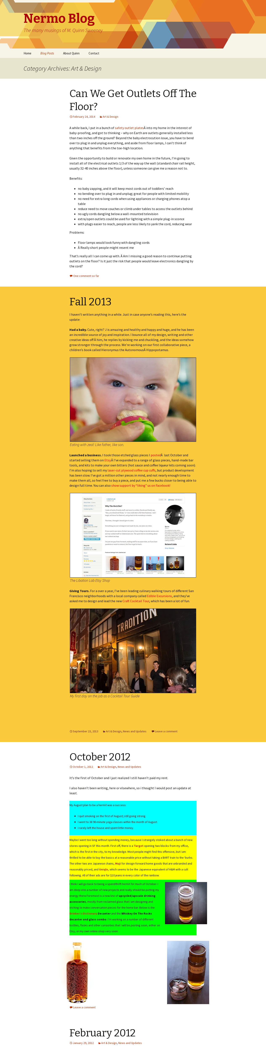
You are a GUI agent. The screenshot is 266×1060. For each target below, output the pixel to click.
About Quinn (71, 53)
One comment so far (86, 276)
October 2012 (99, 757)
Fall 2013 (90, 301)
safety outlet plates (129, 128)
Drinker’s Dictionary (83, 913)
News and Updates (134, 731)
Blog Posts (47, 53)
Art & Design (110, 117)
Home (27, 53)
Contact (94, 53)
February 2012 (102, 1033)
